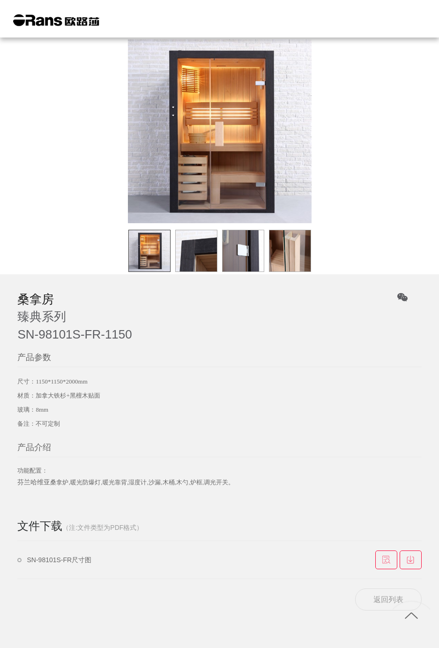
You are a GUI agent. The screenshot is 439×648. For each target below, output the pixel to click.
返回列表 (388, 599)
